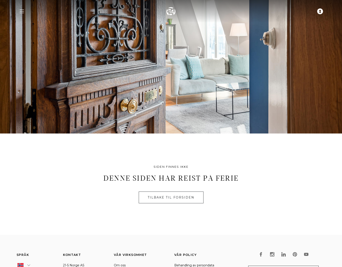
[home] (171, 11)
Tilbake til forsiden (171, 197)
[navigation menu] (22, 11)
